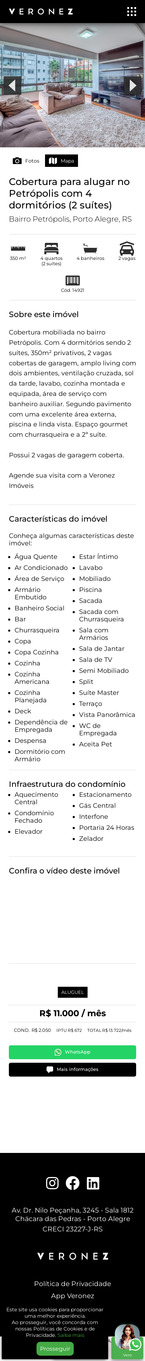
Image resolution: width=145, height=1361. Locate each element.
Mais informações (72, 1069)
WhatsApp (72, 1052)
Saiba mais (70, 1335)
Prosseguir (55, 1348)
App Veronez (72, 1295)
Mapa (61, 160)
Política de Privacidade (72, 1283)
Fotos (26, 160)
